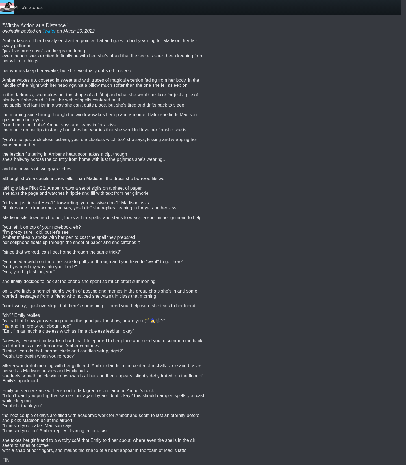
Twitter (49, 31)
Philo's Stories (28, 7)
